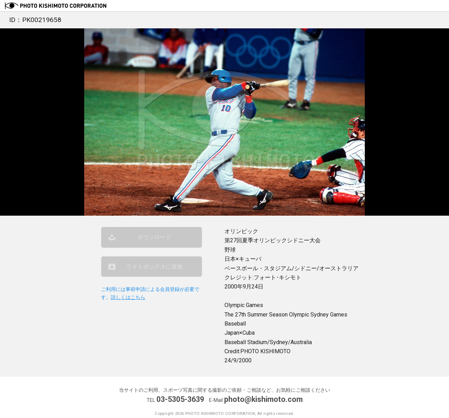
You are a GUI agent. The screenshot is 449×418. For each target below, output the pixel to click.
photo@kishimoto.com (263, 399)
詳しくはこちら (128, 297)
